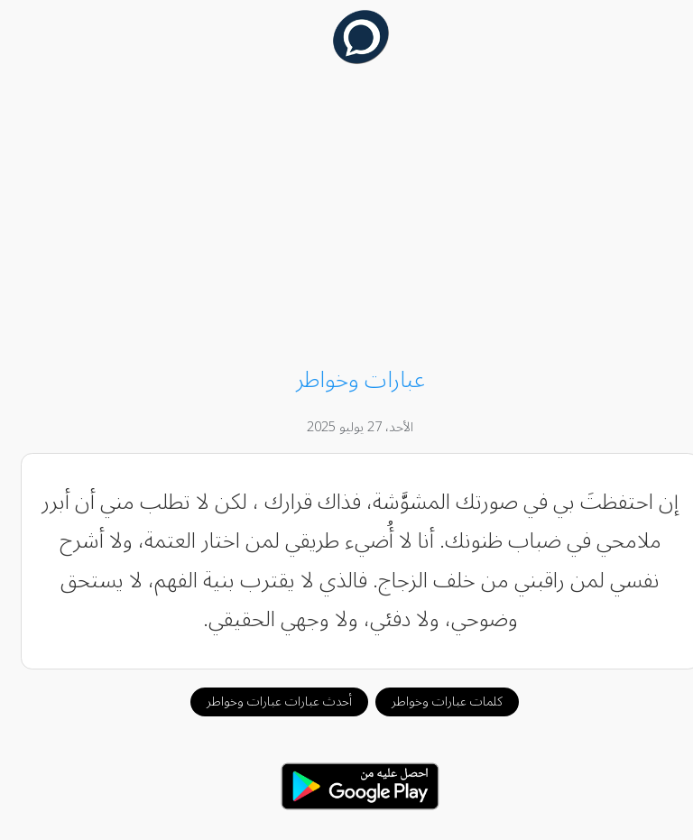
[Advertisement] (347, 218)
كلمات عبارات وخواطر (433, 701)
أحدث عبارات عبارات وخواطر (265, 701)
